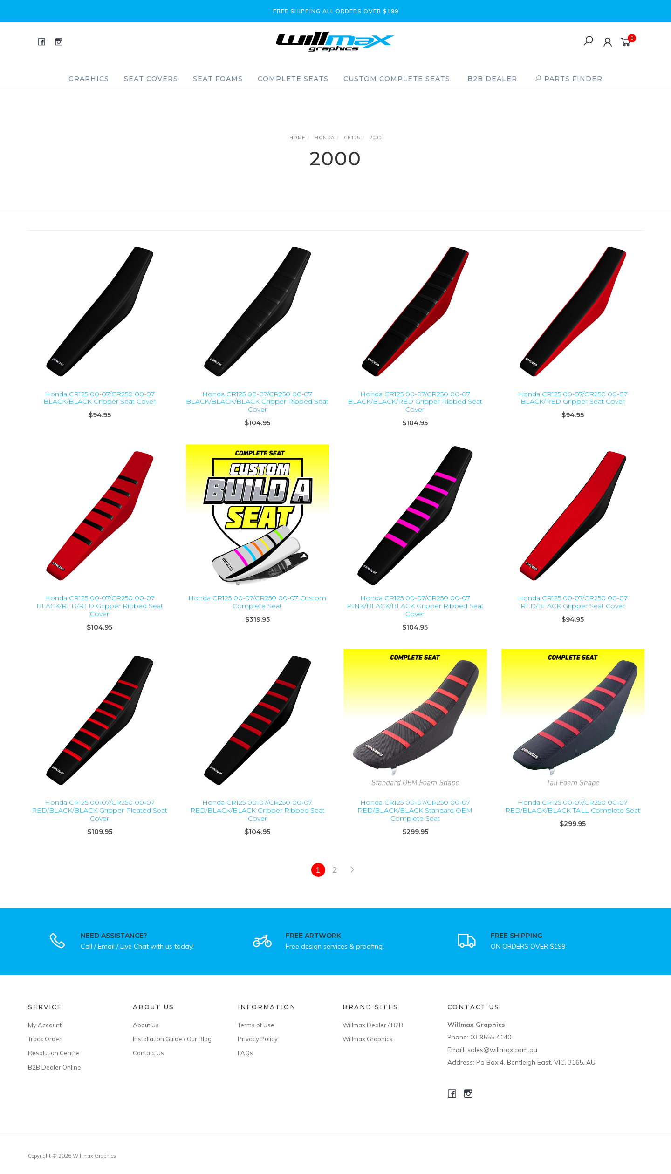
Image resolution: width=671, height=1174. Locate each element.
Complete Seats (293, 79)
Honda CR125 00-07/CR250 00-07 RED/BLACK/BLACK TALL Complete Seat (572, 814)
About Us (146, 1025)
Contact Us (148, 1053)
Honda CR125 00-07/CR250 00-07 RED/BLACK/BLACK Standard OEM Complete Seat (414, 818)
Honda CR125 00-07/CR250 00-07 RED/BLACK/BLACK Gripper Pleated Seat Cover (99, 818)
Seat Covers (151, 79)
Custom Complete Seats (396, 79)
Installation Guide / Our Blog (172, 1039)
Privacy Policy (258, 1039)
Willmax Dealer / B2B (372, 1025)
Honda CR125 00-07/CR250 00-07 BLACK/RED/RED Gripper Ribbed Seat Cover (99, 614)
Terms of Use (256, 1025)
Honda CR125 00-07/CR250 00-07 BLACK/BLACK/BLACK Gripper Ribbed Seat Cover (257, 402)
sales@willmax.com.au (502, 1049)
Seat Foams (218, 79)
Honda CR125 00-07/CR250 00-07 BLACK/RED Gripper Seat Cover (573, 398)
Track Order (45, 1039)
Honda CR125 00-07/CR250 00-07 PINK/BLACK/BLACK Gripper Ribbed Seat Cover (415, 614)
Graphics (88, 79)
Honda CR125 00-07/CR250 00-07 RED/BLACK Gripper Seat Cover (573, 610)
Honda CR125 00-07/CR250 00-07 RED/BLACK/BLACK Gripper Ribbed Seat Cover (257, 818)
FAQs (245, 1053)
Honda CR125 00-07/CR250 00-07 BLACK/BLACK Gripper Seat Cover (99, 398)
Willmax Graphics (367, 1039)
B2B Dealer (492, 79)
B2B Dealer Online (54, 1067)
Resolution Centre (53, 1053)
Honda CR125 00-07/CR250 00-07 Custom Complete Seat (257, 610)
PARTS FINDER (568, 79)
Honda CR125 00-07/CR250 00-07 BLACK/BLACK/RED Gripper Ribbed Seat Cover (415, 402)
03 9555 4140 (490, 1037)
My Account (45, 1025)
